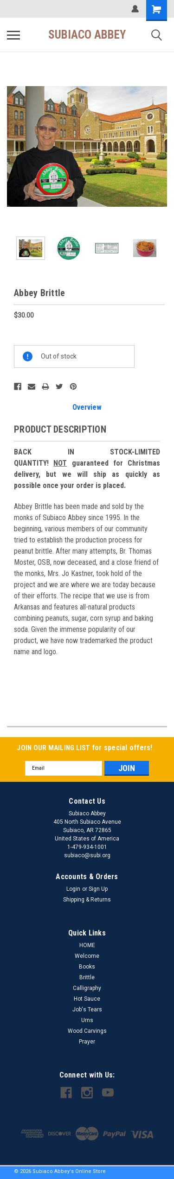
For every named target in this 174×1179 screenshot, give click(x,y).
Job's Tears (87, 1009)
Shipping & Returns (87, 899)
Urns (87, 1020)
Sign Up (98, 889)
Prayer (87, 1041)
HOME (87, 945)
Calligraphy (87, 988)
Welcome (87, 956)
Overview (87, 407)
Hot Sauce (87, 999)
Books (87, 966)
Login (73, 889)
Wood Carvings (87, 1031)
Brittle (87, 977)
